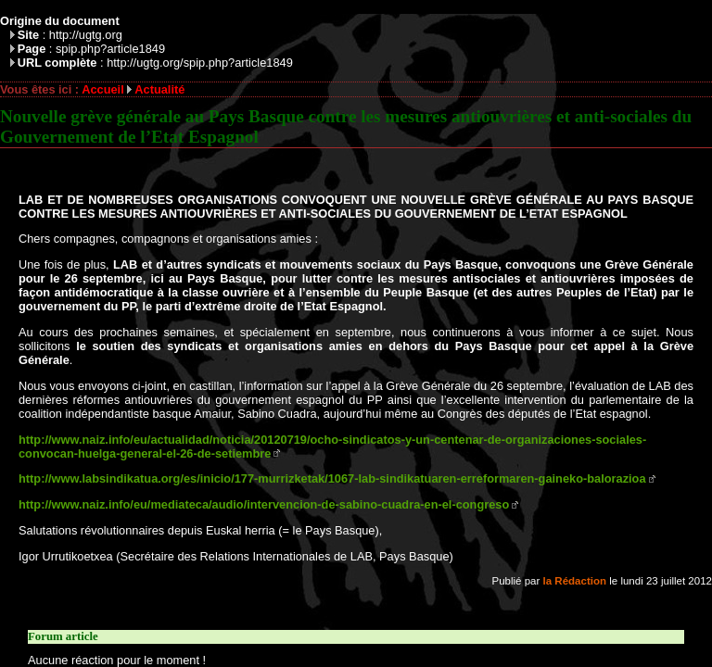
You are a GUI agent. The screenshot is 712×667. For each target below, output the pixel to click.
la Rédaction (574, 580)
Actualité (159, 89)
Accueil (103, 89)
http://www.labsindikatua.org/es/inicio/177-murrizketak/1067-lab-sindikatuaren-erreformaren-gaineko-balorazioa (332, 478)
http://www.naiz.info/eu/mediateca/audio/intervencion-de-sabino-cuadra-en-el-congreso (264, 504)
